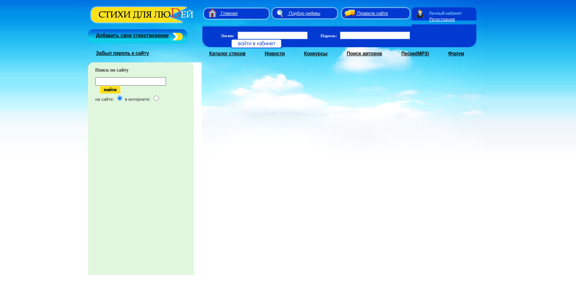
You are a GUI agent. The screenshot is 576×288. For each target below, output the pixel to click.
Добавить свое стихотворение (132, 35)
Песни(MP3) (415, 53)
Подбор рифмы (304, 13)
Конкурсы (316, 53)
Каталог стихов (227, 53)
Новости (275, 53)
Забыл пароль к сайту (122, 53)
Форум (456, 53)
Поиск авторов (364, 53)
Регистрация (442, 19)
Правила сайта (372, 13)
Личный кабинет (445, 13)
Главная (229, 13)
